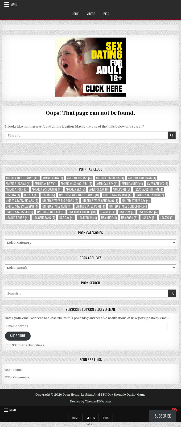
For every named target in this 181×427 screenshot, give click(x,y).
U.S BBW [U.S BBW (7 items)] (13, 195)
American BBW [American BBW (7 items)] (46, 183)
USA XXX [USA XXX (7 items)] (166, 217)
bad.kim (90, 424)
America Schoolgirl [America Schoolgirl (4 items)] (47, 189)
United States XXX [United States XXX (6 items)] (50, 212)
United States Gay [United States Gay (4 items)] (136, 200)
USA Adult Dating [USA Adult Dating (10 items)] (82, 212)
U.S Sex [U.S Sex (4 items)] (30, 195)
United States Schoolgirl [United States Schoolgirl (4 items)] (128, 206)
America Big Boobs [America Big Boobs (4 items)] (110, 178)
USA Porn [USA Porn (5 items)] (129, 217)
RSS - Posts (13, 369)
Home (75, 13)
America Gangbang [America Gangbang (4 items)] (142, 178)
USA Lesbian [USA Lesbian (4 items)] (87, 217)
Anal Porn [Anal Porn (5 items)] (121, 189)
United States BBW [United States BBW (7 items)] (150, 195)
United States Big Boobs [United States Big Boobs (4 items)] (60, 200)
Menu (14, 4)
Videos (91, 13)
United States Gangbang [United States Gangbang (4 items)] (100, 200)
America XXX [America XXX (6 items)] (99, 189)
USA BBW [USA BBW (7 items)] (126, 212)
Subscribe (17, 335)
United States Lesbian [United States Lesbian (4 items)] (22, 206)
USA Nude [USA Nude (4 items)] (109, 217)
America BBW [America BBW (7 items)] (53, 178)
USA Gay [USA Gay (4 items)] (66, 217)
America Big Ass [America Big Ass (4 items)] (79, 178)
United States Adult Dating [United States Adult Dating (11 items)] (79, 195)
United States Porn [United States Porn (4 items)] (90, 206)
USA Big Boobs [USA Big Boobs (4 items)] (17, 217)
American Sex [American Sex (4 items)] (106, 183)
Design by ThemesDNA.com (90, 401)
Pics (106, 13)
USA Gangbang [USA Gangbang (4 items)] (44, 217)
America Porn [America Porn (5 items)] (17, 189)
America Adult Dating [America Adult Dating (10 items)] (22, 178)
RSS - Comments (17, 377)
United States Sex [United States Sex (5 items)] (19, 212)
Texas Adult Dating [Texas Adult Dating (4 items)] (148, 189)
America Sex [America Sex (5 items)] (75, 189)
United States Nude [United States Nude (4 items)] (56, 206)
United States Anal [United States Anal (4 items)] (117, 195)
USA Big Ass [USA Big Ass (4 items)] (148, 212)
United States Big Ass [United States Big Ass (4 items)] (22, 200)
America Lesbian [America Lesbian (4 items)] (18, 183)
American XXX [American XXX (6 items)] (157, 183)
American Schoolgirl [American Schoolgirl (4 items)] (76, 183)
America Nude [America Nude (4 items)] (132, 183)
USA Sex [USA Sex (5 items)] (149, 217)
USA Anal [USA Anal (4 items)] (107, 212)
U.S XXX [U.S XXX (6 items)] (48, 195)
